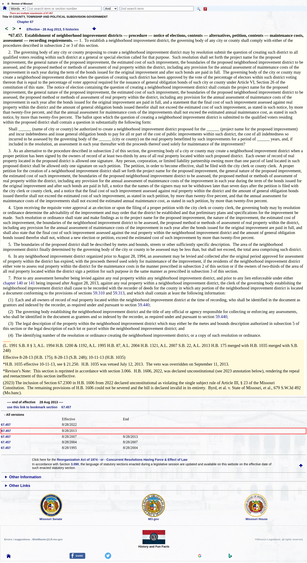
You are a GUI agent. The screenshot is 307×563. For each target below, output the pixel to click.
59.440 (143, 304)
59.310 (99, 293)
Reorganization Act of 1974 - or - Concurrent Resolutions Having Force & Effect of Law (122, 459)
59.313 (119, 293)
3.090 (75, 464)
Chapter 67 (25, 22)
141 (32, 283)
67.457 (6, 424)
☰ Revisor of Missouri (19, 3)
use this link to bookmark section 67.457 (39, 407)
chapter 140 (13, 283)
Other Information (25, 477)
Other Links (19, 485)
